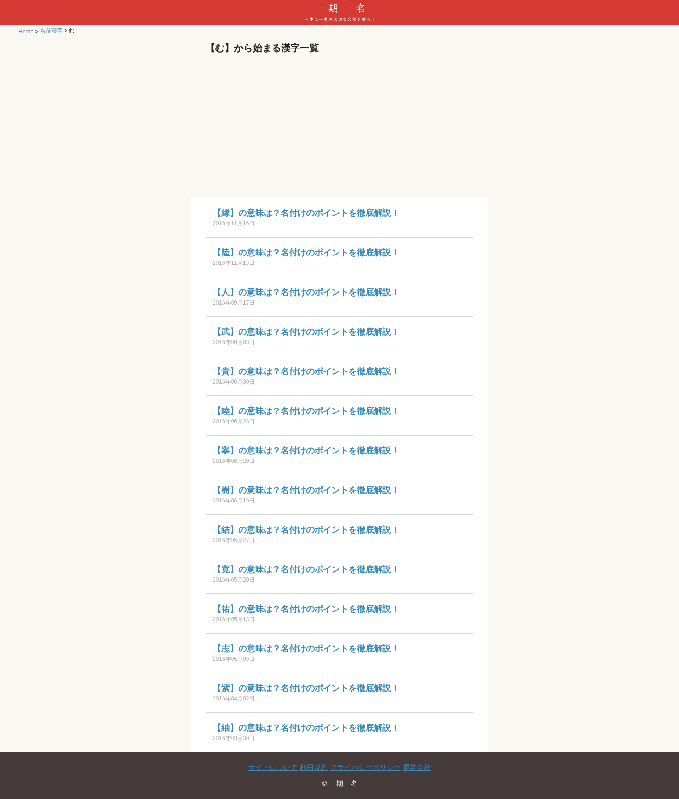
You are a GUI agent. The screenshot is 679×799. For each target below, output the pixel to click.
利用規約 (313, 767)
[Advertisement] (339, 127)
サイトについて (273, 767)
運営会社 (417, 767)
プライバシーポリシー (365, 767)
